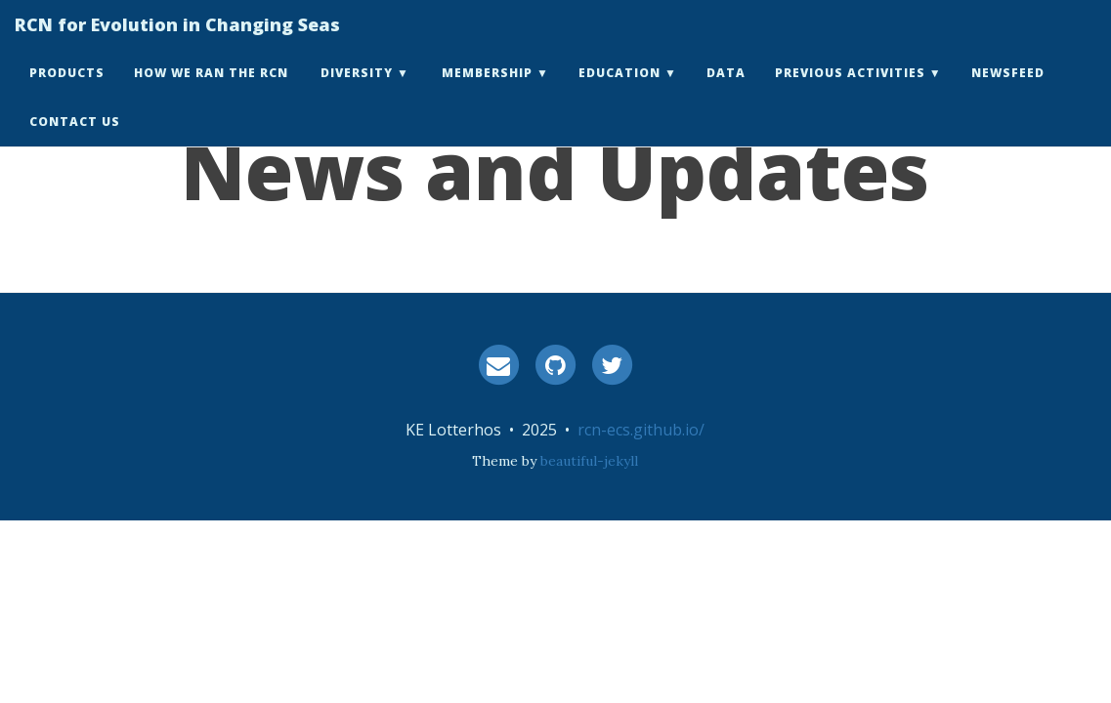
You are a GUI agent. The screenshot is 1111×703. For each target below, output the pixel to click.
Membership (487, 92)
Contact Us (74, 141)
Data (726, 92)
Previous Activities (850, 92)
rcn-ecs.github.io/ (641, 429)
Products (67, 92)
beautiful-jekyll (589, 461)
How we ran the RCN (211, 92)
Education (619, 92)
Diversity (356, 92)
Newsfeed (1008, 92)
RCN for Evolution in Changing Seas (177, 44)
